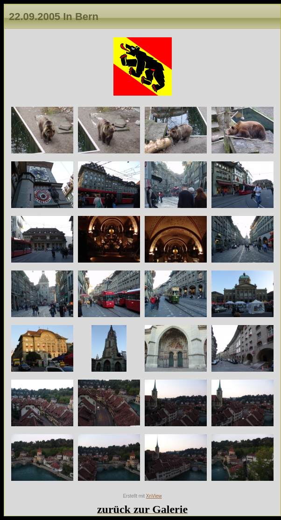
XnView (154, 496)
